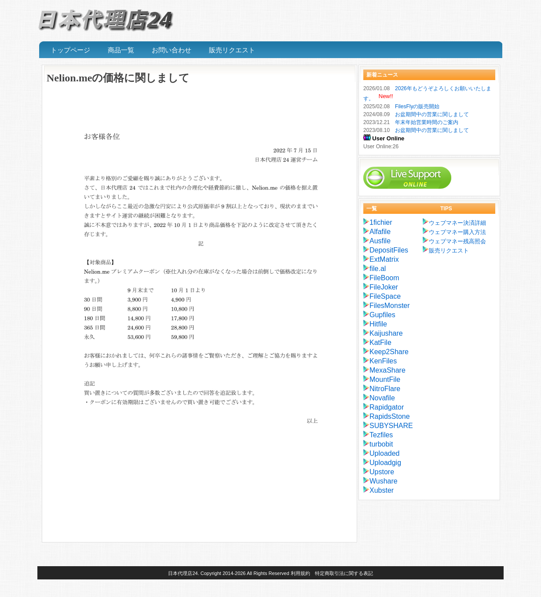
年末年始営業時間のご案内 (426, 122)
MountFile (384, 379)
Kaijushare (386, 333)
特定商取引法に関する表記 (344, 573)
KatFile (380, 342)
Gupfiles (382, 315)
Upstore (381, 472)
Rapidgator (386, 407)
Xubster (381, 490)
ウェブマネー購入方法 (457, 232)
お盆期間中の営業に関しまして (432, 114)
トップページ (70, 50)
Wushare (383, 481)
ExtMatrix (384, 259)
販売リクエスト (232, 50)
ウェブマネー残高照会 (457, 241)
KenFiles (383, 361)
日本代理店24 (182, 573)
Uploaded (384, 453)
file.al (377, 268)
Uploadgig (385, 462)
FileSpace (385, 296)
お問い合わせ (171, 50)
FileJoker (383, 287)
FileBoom (384, 278)
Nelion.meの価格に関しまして (118, 78)
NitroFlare (384, 388)
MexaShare (387, 370)
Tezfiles (381, 435)
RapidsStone (389, 416)
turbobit (381, 444)
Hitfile (378, 324)
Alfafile (380, 231)
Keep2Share (389, 351)
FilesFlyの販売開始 (417, 106)
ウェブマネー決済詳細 (457, 223)
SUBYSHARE (391, 425)
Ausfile (380, 241)
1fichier (380, 222)
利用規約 (300, 573)
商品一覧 (121, 50)
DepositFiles (388, 250)
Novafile (382, 398)
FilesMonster (389, 305)
